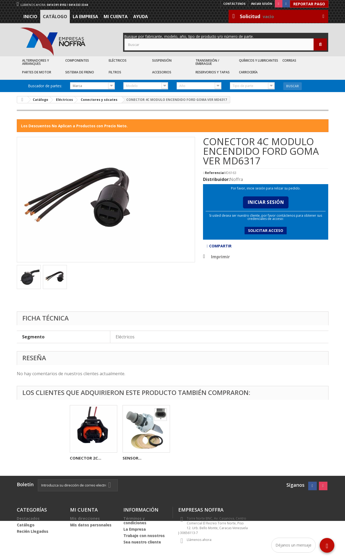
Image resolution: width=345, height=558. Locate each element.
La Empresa (85, 16)
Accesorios (161, 72)
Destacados (28, 518)
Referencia (214, 173)
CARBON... (80, 458)
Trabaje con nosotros (144, 535)
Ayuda (140, 16)
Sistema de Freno (79, 72)
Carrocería (248, 72)
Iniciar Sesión (265, 202)
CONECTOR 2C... (191, 458)
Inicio (30, 16)
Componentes (77, 60)
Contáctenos (234, 4)
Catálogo (55, 16)
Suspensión (162, 60)
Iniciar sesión (261, 4)
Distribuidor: (216, 179)
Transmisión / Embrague (207, 62)
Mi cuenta (116, 16)
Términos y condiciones (134, 520)
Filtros (115, 72)
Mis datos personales (90, 524)
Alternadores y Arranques (35, 62)
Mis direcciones (85, 518)
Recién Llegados (32, 531)
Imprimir (220, 257)
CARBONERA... (136, 458)
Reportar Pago (309, 3)
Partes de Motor (36, 72)
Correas (289, 60)
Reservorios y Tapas (213, 72)
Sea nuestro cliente (142, 541)
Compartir (218, 245)
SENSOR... (237, 458)
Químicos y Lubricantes (258, 60)
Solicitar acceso (265, 230)
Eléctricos (118, 60)
